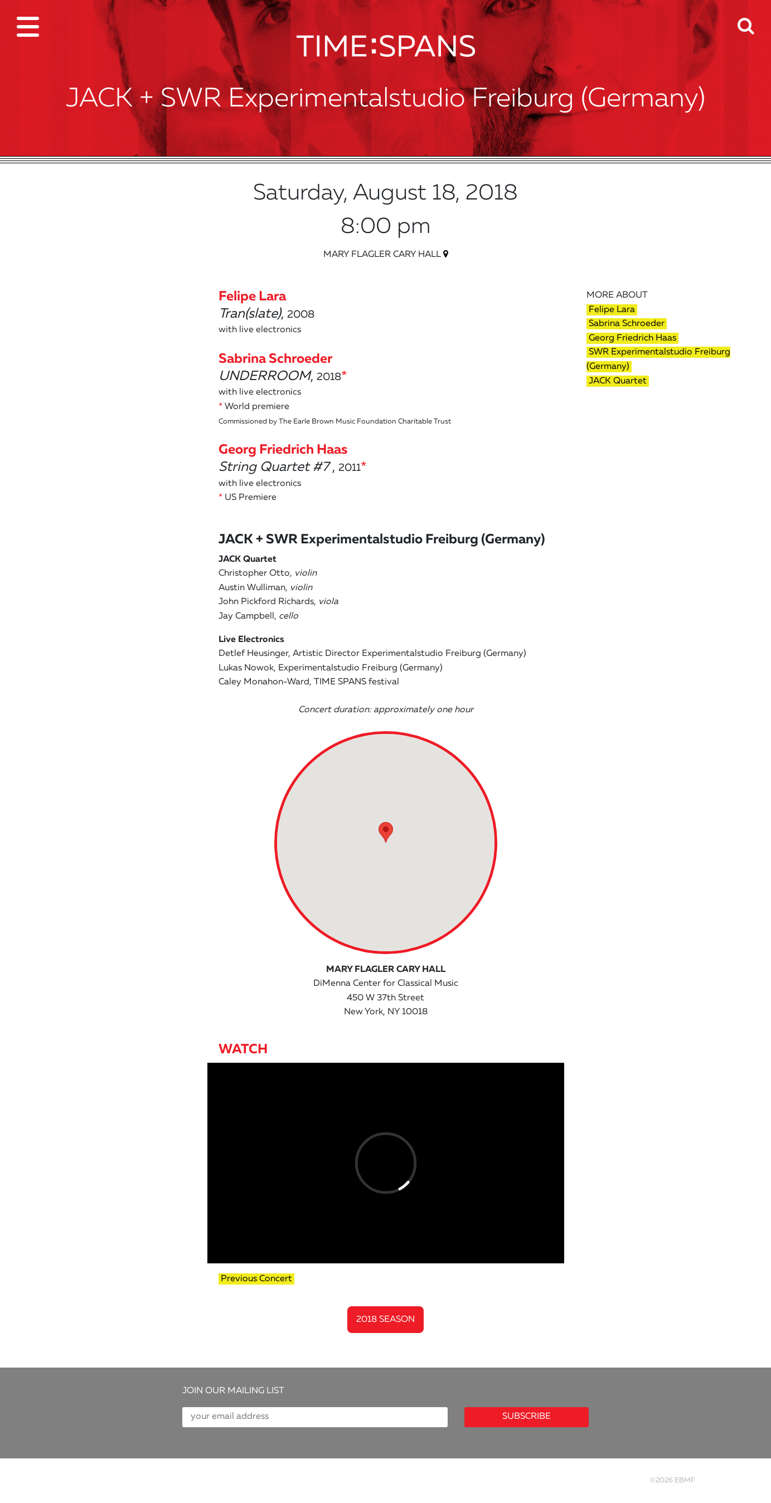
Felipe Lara (612, 309)
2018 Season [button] (385, 1319)
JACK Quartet (618, 381)
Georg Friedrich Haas (632, 338)
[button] (754, 18)
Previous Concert (256, 1279)
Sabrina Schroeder (627, 323)
